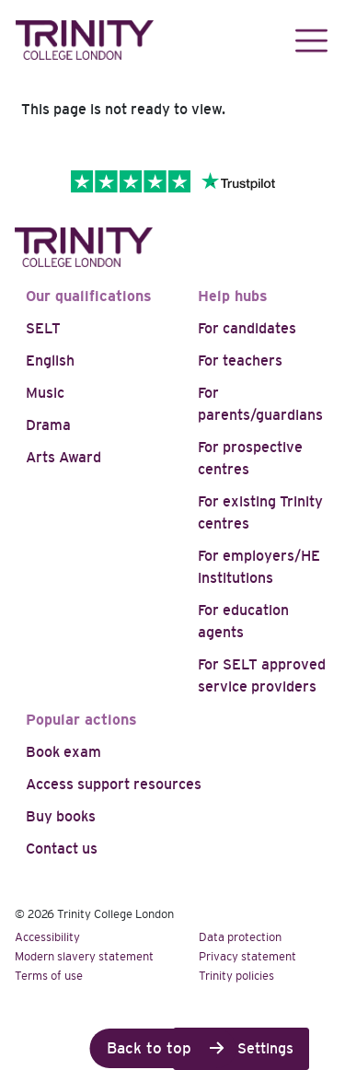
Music (45, 393)
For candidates (247, 328)
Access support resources (113, 784)
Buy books (61, 816)
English (50, 360)
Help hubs (233, 296)
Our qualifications (89, 296)
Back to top (149, 1048)
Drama (48, 425)
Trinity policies (236, 976)
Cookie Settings (241, 1048)
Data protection (240, 937)
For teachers (240, 360)
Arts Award (63, 457)
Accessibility (47, 937)
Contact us (62, 848)
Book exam (63, 752)
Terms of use (49, 976)
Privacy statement (247, 956)
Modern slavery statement (84, 956)
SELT (43, 328)
